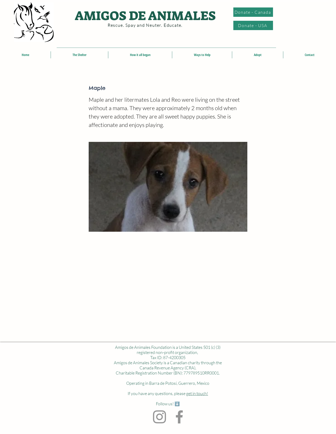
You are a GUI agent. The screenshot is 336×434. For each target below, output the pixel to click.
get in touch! (197, 393)
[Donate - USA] (253, 25)
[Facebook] (179, 417)
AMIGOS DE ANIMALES (145, 15)
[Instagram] (159, 417)
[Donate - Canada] (253, 12)
